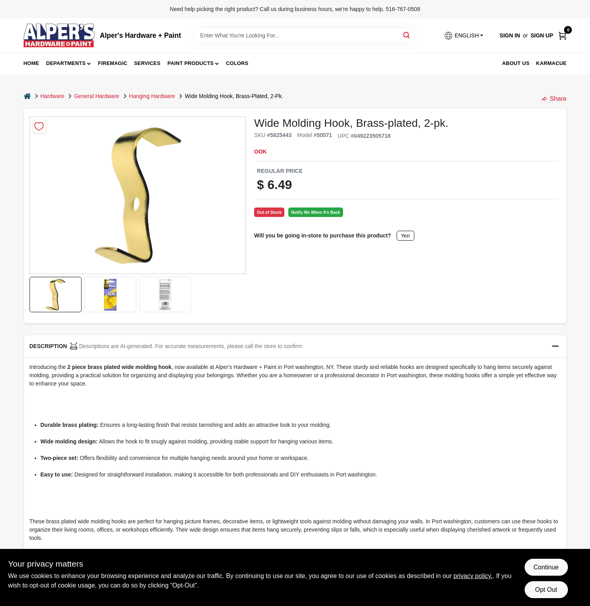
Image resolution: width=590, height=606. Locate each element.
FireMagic (113, 63)
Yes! (405, 236)
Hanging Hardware (152, 96)
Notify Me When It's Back (315, 212)
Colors (237, 63)
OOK (260, 151)
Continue (545, 567)
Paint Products (190, 63)
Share (554, 98)
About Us (516, 63)
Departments (65, 63)
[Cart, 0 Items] (562, 36)
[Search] (407, 34)
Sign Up (542, 35)
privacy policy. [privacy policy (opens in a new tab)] (472, 576)
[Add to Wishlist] (39, 126)
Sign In (509, 35)
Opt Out (546, 589)
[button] (464, 35)
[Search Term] (304, 35)
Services (147, 63)
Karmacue (551, 63)
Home (31, 63)
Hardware (53, 96)
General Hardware (96, 96)
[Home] (27, 96)
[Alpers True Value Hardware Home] (59, 35)
